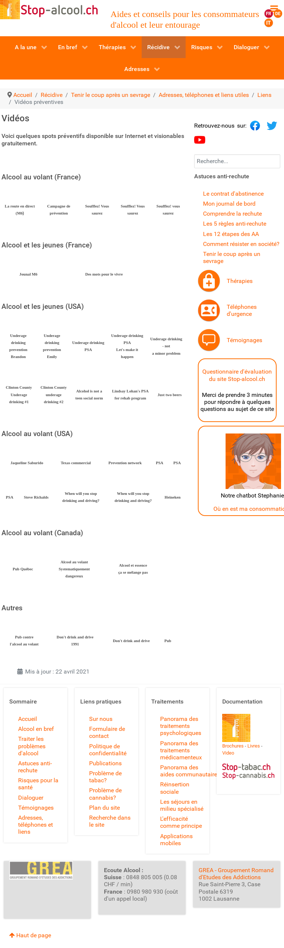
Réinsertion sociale (174, 788)
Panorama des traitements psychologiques (180, 725)
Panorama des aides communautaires (190, 771)
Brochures (233, 746)
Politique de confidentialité (107, 750)
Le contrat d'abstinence (233, 193)
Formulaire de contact (107, 732)
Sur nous (100, 718)
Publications (105, 763)
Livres (253, 746)
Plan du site (104, 807)
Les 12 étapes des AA (231, 233)
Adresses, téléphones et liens (35, 824)
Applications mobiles (176, 840)
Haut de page (30, 935)
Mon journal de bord (229, 203)
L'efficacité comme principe (181, 822)
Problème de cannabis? (105, 794)
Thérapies (240, 280)
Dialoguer (30, 797)
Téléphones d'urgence (242, 310)
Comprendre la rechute (232, 213)
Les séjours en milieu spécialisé (181, 805)
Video (228, 753)
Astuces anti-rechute (35, 767)
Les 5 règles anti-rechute (234, 223)
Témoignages (244, 340)
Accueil (27, 718)
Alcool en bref (36, 728)
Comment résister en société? (241, 243)
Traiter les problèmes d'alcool (31, 745)
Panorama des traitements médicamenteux (181, 750)
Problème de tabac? (105, 777)
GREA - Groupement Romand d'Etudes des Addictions (236, 874)
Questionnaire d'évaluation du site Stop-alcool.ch (237, 375)
